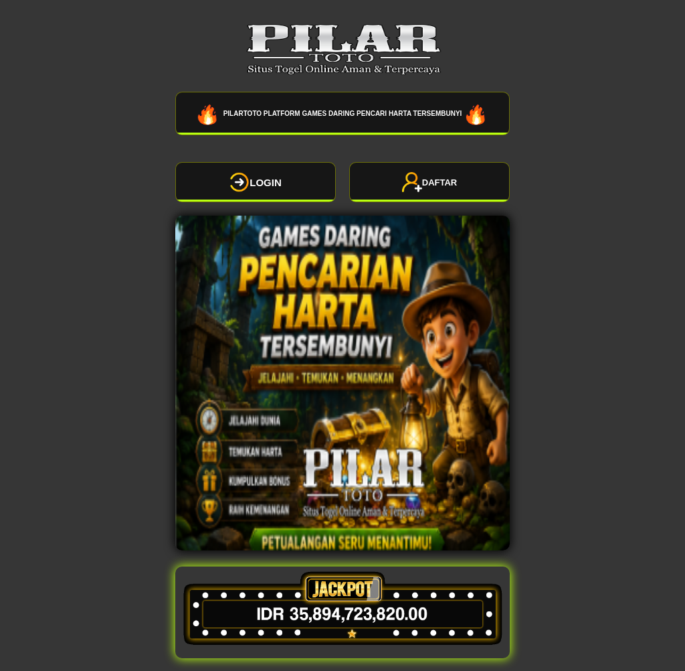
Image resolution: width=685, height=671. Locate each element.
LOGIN (255, 182)
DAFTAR (429, 182)
